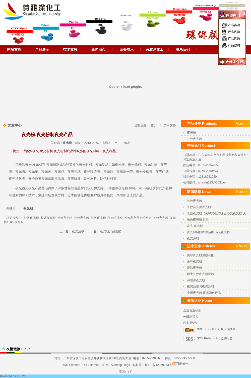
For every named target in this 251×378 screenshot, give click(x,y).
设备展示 (126, 49)
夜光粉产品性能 (110, 231)
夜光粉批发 (114, 218)
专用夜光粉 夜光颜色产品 (204, 293)
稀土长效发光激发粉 (200, 274)
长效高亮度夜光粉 (199, 207)
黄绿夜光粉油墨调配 (200, 255)
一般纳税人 (190, 316)
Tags (126, 365)
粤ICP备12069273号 (158, 365)
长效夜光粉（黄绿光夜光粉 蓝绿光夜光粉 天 (216, 213)
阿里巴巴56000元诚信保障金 (216, 329)
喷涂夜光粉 (194, 267)
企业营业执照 (192, 310)
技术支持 (70, 49)
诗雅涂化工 (154, 49)
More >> (241, 123)
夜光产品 (34, 188)
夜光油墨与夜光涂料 (200, 286)
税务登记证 (190, 323)
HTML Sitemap (112, 365)
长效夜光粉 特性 (198, 219)
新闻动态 (98, 49)
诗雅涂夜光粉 (118, 188)
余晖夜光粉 (194, 261)
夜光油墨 (78, 231)
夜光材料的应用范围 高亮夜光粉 (208, 232)
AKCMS (22, 376)
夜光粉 (51, 164)
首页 (154, 125)
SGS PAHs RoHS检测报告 (214, 338)
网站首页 (14, 49)
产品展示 (42, 49)
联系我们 (183, 49)
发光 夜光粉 (195, 226)
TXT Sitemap (90, 365)
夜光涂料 (134, 164)
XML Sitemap (71, 365)
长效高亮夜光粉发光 (137, 218)
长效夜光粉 (31, 218)
